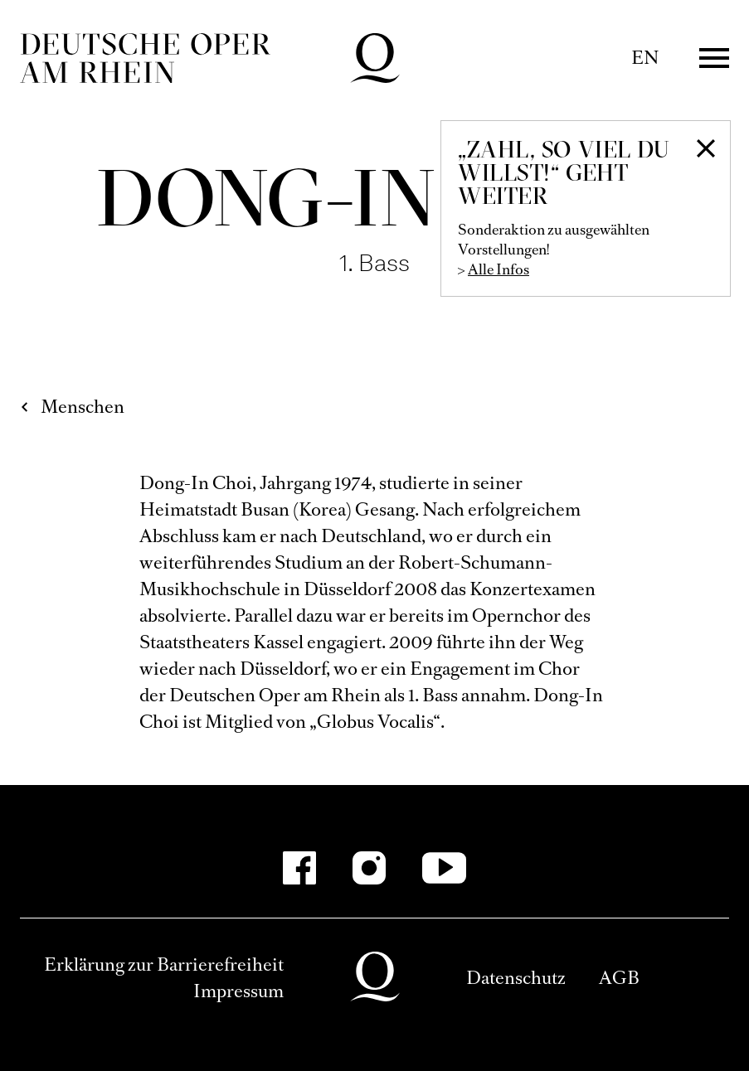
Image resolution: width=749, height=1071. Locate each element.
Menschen (82, 407)
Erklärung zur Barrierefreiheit (164, 964)
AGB (619, 978)
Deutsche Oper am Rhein (145, 58)
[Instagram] (369, 867)
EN (645, 58)
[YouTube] (444, 867)
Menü (714, 58)
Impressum (238, 991)
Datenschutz (516, 978)
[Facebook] (299, 867)
